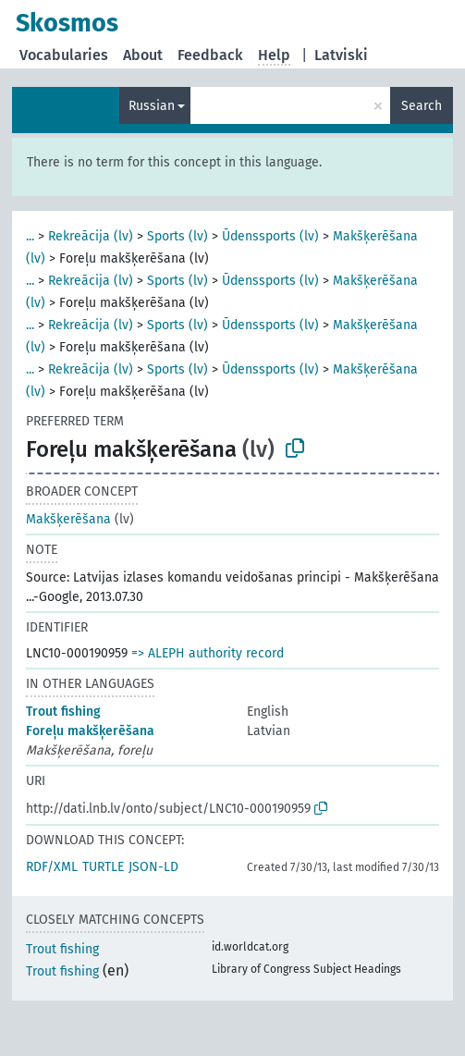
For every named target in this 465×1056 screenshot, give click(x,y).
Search (421, 106)
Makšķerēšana (68, 519)
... (30, 236)
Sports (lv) (177, 236)
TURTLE (103, 867)
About (143, 55)
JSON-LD (153, 867)
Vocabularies (63, 55)
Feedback (210, 55)
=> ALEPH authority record (207, 653)
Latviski (341, 55)
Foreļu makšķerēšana (90, 731)
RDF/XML (52, 867)
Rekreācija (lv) (90, 236)
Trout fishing (63, 711)
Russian (151, 106)
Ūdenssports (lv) (270, 236)
